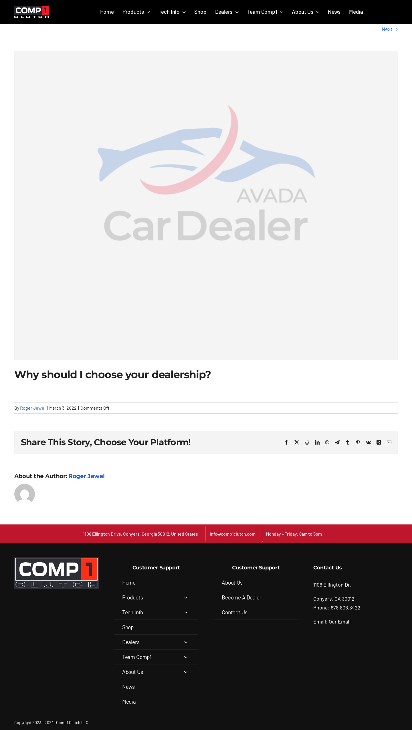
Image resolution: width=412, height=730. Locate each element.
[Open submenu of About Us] (185, 671)
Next (387, 29)
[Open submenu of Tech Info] (185, 612)
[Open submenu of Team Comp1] (185, 657)
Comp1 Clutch (68, 722)
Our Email (339, 621)
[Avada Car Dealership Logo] (206, 205)
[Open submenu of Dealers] (185, 642)
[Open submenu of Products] (185, 597)
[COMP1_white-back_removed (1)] (31, 8)
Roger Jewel (32, 408)
